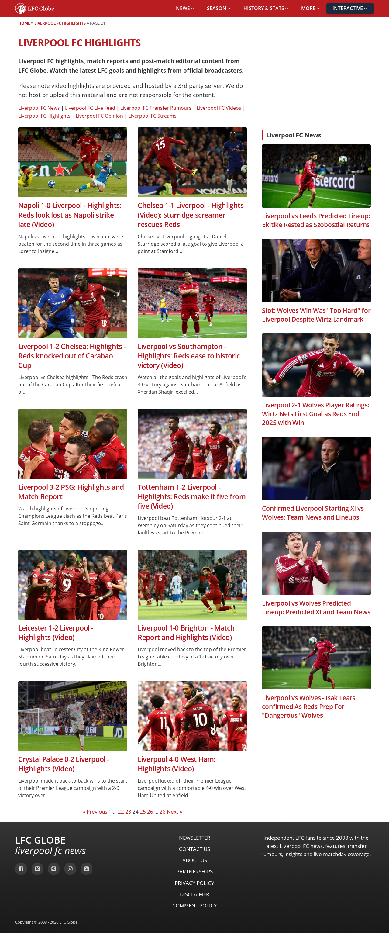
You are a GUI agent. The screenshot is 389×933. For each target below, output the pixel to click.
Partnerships (194, 871)
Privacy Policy (194, 882)
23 (128, 811)
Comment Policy (194, 905)
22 (121, 811)
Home (24, 23)
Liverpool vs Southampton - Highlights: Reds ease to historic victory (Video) (189, 356)
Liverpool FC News (39, 108)
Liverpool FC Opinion (99, 115)
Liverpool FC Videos (219, 108)
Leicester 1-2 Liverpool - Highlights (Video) (55, 632)
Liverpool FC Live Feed (90, 108)
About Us (194, 860)
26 (150, 811)
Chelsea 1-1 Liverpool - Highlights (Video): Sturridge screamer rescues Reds (190, 215)
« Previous (95, 811)
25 (143, 811)
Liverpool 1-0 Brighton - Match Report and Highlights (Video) (186, 632)
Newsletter (194, 837)
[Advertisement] (316, 80)
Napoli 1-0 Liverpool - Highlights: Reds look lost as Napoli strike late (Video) (69, 215)
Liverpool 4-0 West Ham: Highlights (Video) (176, 764)
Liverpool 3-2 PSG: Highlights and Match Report (71, 491)
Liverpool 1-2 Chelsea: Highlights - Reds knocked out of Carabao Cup (72, 356)
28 (163, 811)
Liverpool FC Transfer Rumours (155, 108)
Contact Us (194, 848)
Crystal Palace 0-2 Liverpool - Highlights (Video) (63, 764)
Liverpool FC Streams (152, 115)
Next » (174, 811)
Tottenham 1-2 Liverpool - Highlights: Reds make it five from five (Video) (192, 496)
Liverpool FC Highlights (60, 23)
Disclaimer (194, 894)
